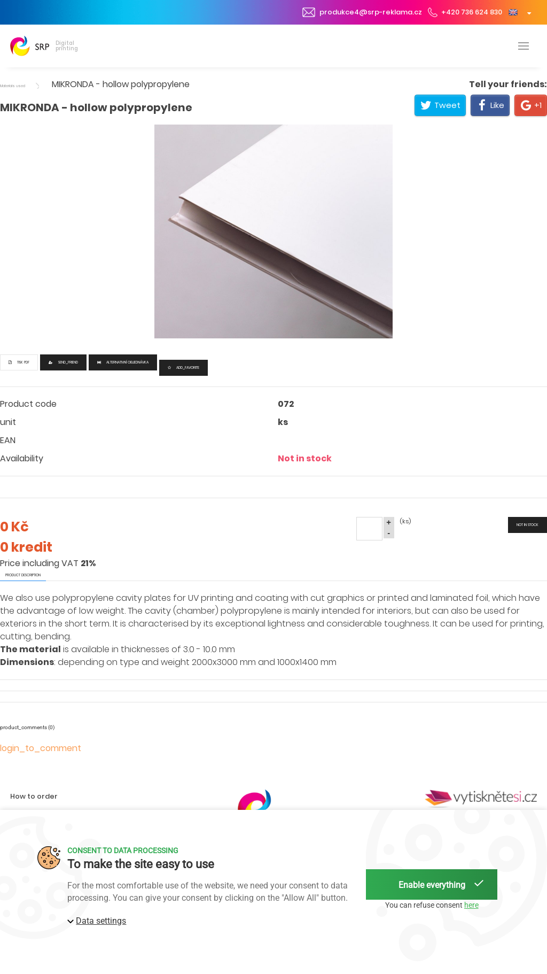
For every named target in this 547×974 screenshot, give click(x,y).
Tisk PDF (19, 362)
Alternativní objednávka (123, 362)
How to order (34, 796)
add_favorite (183, 367)
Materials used (12, 85)
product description (23, 575)
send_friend (63, 362)
